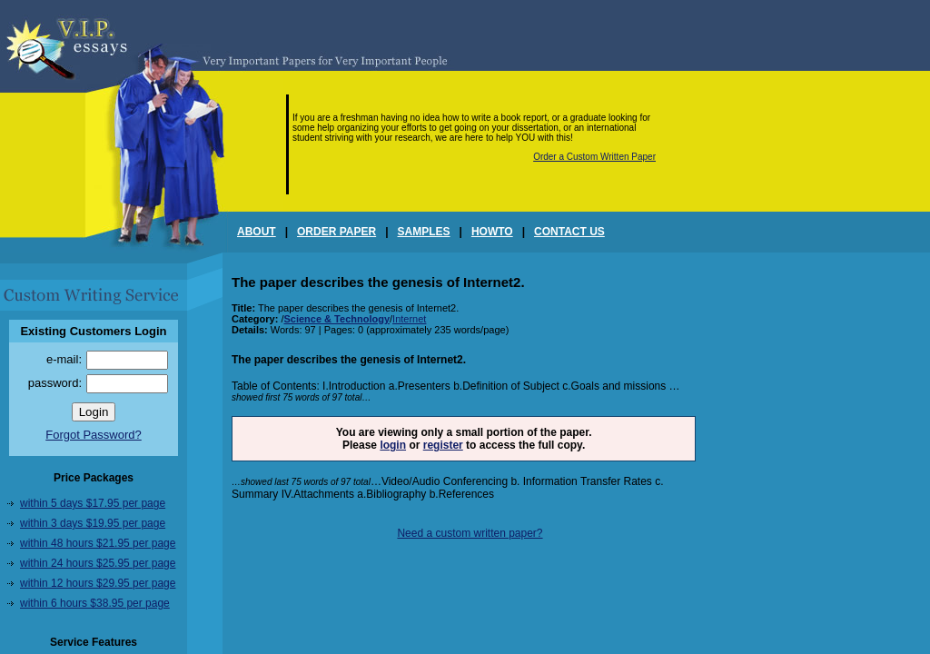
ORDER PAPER (336, 231)
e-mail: (64, 359)
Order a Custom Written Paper (594, 157)
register (443, 445)
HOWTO (492, 231)
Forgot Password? (93, 434)
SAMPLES (424, 231)
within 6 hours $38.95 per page (95, 603)
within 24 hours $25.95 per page (97, 563)
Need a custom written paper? (469, 533)
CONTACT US (569, 231)
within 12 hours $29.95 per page (97, 583)
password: (55, 383)
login (393, 445)
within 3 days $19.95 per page (92, 523)
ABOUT (256, 231)
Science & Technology (336, 318)
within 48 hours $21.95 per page (97, 543)
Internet (409, 318)
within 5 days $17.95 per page (92, 503)
